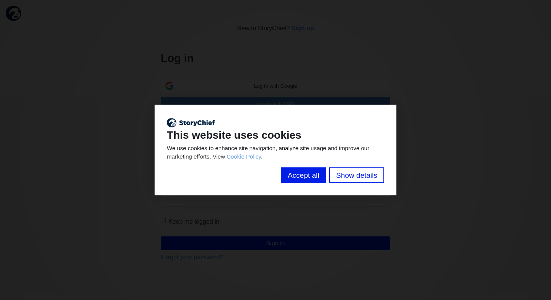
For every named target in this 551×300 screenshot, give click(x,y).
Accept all (303, 175)
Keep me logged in (190, 221)
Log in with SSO (275, 104)
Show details (356, 175)
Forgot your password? (192, 257)
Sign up (303, 28)
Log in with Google (275, 86)
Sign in (275, 243)
